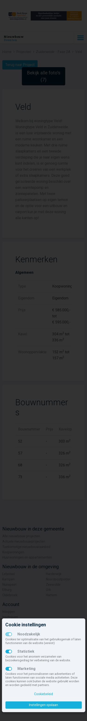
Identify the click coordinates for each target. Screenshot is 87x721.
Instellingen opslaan (43, 705)
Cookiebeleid (43, 694)
